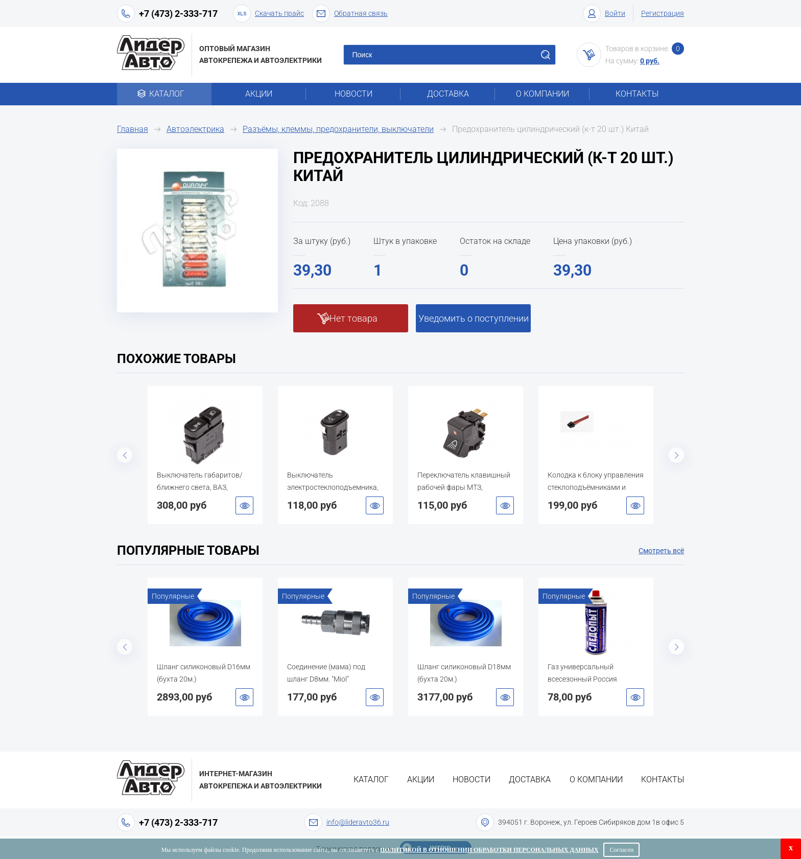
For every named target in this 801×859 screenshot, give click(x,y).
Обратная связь (350, 13)
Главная (132, 129)
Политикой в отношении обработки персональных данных (489, 849)
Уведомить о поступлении (473, 318)
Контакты (637, 94)
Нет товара (353, 318)
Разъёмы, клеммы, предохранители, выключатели (338, 129)
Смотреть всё (661, 551)
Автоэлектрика (195, 129)
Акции (258, 94)
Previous (124, 455)
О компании (542, 94)
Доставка (448, 94)
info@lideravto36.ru (357, 822)
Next (676, 455)
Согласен (621, 849)
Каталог (164, 94)
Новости (353, 94)
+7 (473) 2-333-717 (178, 13)
